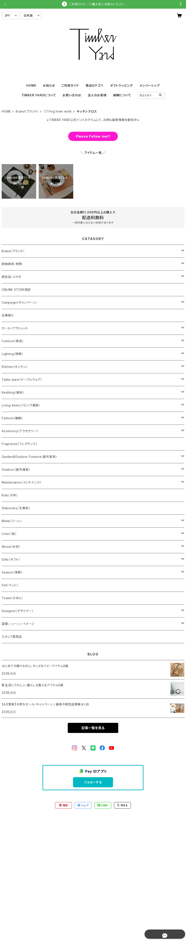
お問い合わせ (71, 95)
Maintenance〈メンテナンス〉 (21, 482)
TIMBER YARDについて (38, 95)
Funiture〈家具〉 (13, 341)
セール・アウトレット (15, 328)
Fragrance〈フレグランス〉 (19, 444)
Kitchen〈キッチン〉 (14, 366)
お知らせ (49, 85)
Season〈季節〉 (12, 572)
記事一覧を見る (93, 728)
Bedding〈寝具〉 (13, 392)
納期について (122, 95)
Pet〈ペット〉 (10, 585)
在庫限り (8, 315)
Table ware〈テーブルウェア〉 (22, 379)
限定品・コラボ (11, 277)
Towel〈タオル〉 (12, 598)
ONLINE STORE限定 (16, 289)
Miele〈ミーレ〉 (12, 521)
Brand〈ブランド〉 (27, 111)
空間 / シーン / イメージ (18, 624)
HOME (31, 85)
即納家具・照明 (12, 264)
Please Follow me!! (93, 136)
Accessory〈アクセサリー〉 (20, 431)
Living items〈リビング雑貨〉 (21, 405)
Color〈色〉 (9, 534)
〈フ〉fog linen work (58, 111)
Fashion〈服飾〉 (12, 418)
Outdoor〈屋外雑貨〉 (16, 469)
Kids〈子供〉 (10, 495)
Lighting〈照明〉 (12, 354)
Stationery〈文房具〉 (16, 508)
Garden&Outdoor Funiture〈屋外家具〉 (29, 456)
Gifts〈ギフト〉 (11, 559)
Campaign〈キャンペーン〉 (19, 302)
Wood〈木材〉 (11, 546)
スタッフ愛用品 (12, 636)
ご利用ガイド (70, 85)
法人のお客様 (97, 95)
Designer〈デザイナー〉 (17, 611)
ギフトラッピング (121, 85)
